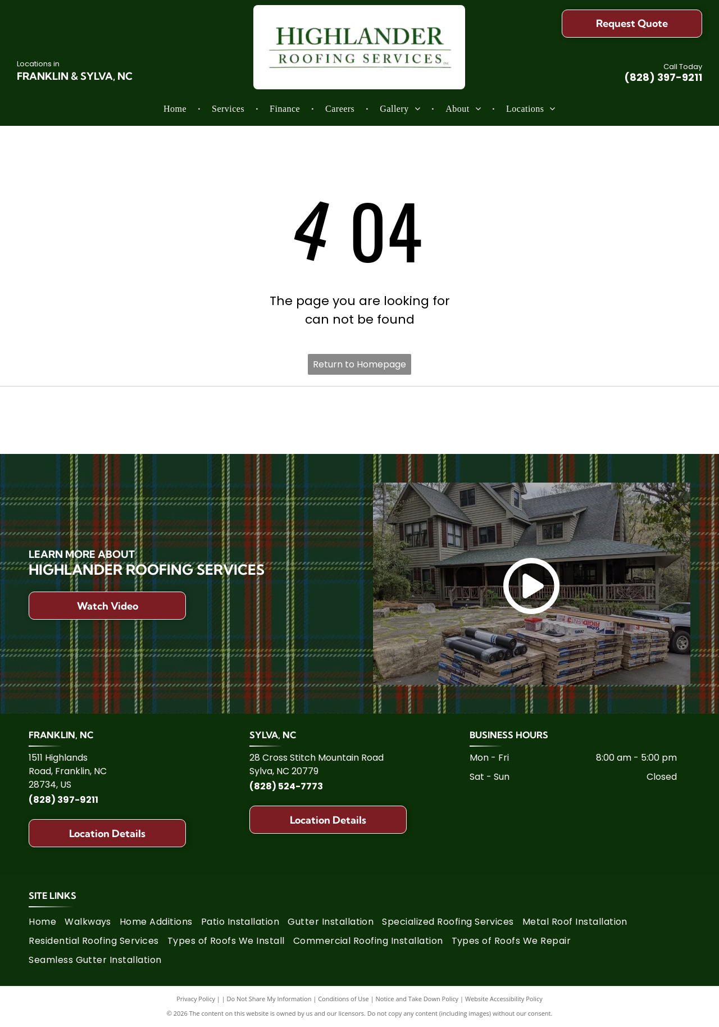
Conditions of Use (343, 998)
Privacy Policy (195, 998)
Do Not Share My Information (269, 998)
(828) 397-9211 (663, 77)
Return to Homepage (359, 364)
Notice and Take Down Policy (417, 998)
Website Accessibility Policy (504, 998)
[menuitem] (176, 109)
